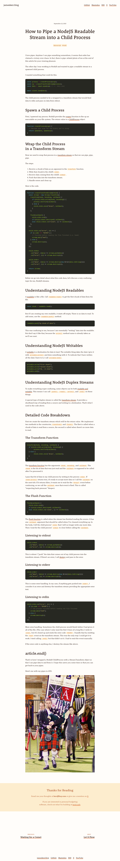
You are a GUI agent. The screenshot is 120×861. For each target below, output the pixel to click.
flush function (35, 519)
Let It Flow (89, 837)
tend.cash (76, 804)
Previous (31, 834)
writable (30, 352)
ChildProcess (74, 119)
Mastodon (96, 5)
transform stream (65, 155)
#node (64, 45)
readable (30, 297)
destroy (63, 557)
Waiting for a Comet (30, 837)
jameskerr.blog (43, 858)
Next (89, 834)
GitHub (87, 5)
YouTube (112, 5)
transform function (36, 465)
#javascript (57, 45)
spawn (68, 116)
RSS (103, 5)
